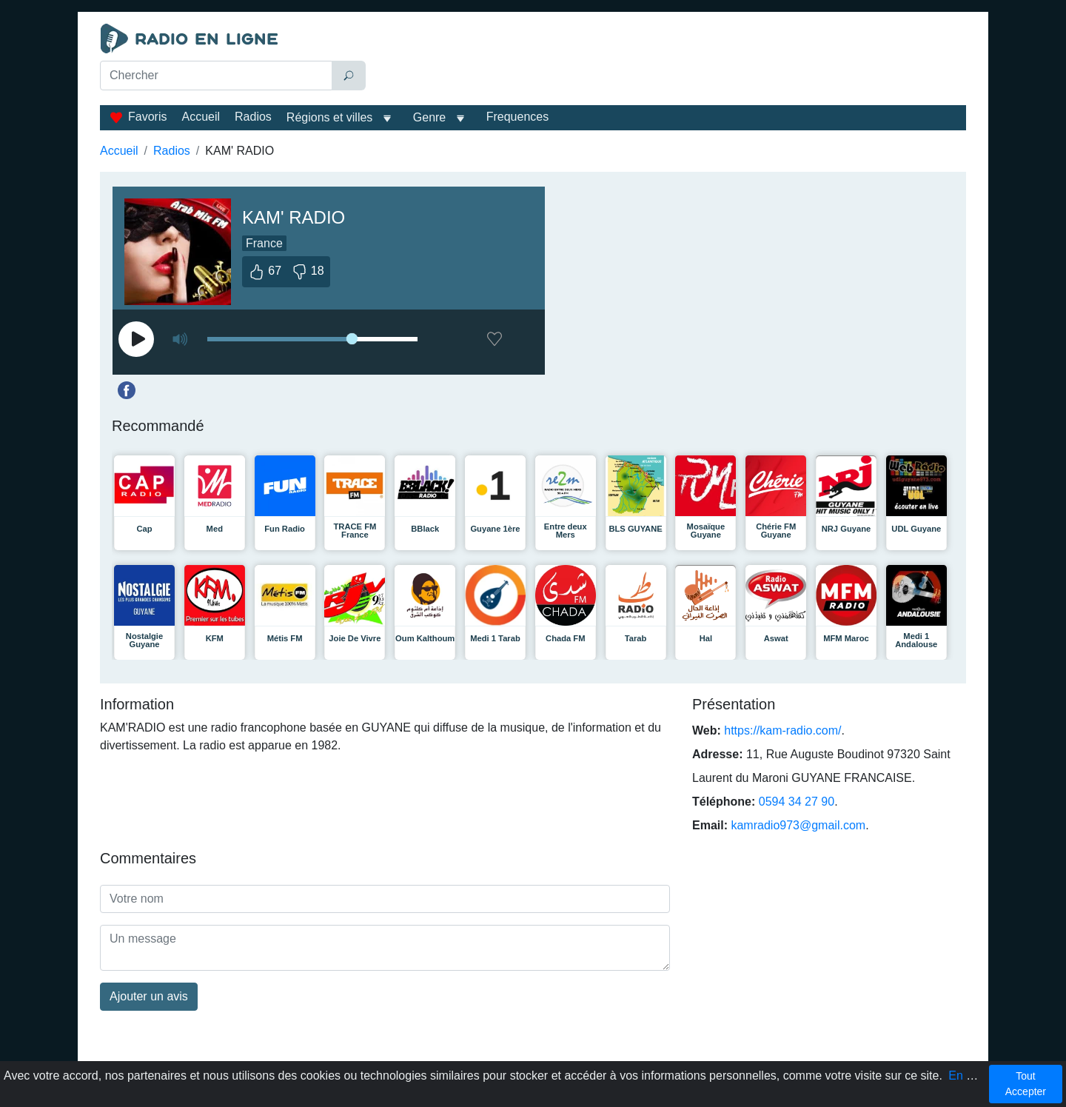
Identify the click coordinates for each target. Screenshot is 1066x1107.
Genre (429, 117)
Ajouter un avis (149, 996)
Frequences (517, 116)
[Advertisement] (669, 61)
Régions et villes (329, 117)
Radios (253, 116)
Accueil (200, 116)
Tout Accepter (1025, 1083)
